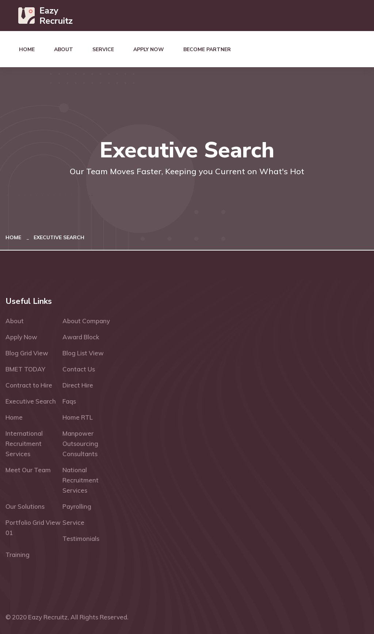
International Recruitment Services (24, 443)
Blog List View (83, 353)
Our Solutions (25, 506)
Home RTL (77, 417)
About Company (86, 321)
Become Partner (207, 49)
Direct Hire (77, 385)
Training (17, 554)
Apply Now (148, 49)
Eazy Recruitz (48, 617)
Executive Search (30, 401)
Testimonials (80, 538)
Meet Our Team (28, 470)
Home (27, 49)
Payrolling (76, 506)
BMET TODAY (25, 369)
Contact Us (78, 369)
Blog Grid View (26, 353)
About (63, 49)
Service (103, 49)
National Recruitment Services (80, 480)
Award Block (80, 337)
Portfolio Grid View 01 (33, 527)
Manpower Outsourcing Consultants (80, 443)
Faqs (69, 401)
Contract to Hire (28, 385)
